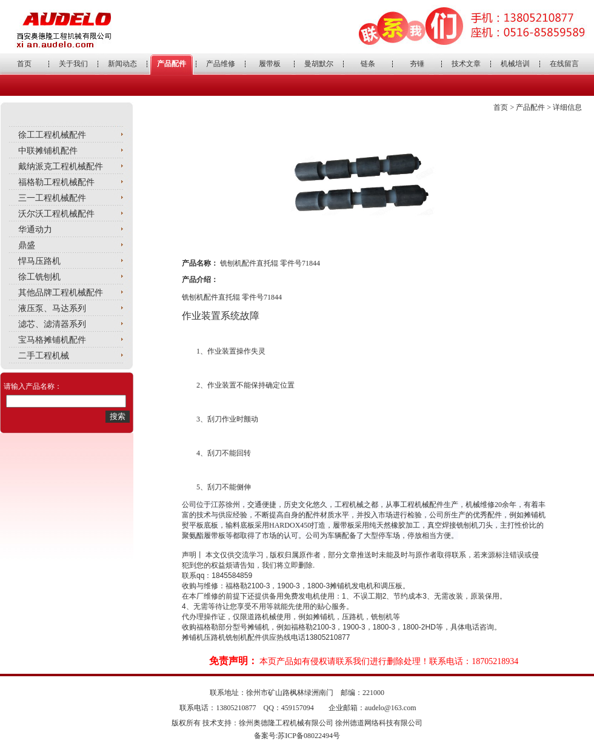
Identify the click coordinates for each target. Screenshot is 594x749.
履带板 (270, 63)
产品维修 (220, 63)
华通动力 (35, 229)
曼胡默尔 (318, 63)
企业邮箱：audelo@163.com (372, 708)
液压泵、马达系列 (52, 308)
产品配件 (171, 63)
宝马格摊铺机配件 (52, 339)
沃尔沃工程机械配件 (56, 213)
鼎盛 (26, 245)
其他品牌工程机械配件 (60, 292)
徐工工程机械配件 (52, 134)
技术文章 (466, 63)
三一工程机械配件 (52, 198)
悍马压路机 (39, 261)
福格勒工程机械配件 (56, 182)
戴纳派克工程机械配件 (60, 166)
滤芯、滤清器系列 (52, 324)
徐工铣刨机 (39, 276)
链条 (368, 63)
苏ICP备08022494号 (309, 735)
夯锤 (417, 63)
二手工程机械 (43, 355)
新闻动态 (122, 63)
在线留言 (564, 63)
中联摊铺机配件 (48, 150)
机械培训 (515, 63)
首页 (24, 63)
